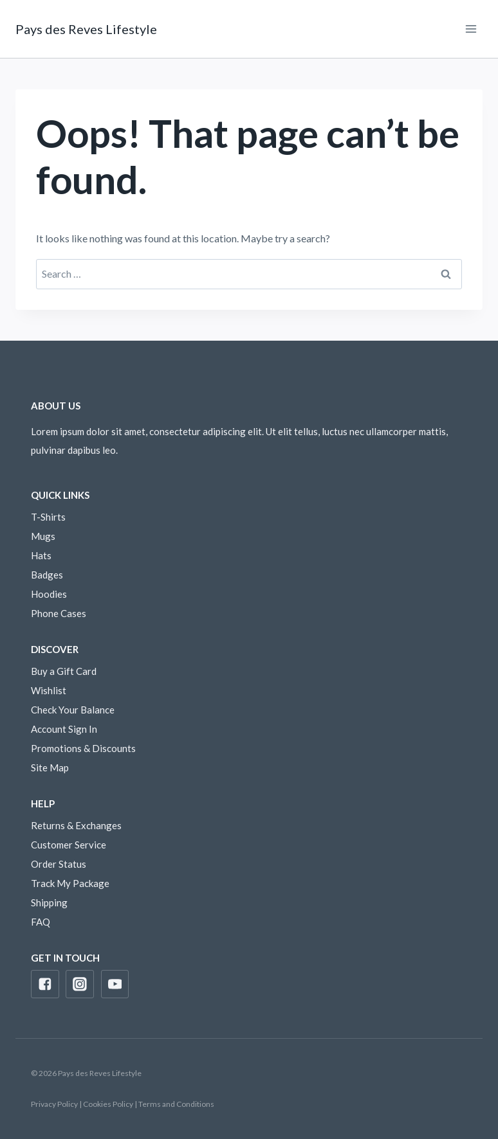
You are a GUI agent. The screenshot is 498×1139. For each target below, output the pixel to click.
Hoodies (49, 594)
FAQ (40, 922)
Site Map (50, 767)
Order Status (58, 864)
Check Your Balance (73, 709)
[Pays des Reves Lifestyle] (86, 28)
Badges (47, 574)
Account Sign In (64, 729)
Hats (41, 555)
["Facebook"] (45, 984)
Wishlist (48, 690)
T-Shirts (48, 517)
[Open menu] (471, 29)
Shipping (49, 902)
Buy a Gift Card (64, 671)
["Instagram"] (80, 984)
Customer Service (68, 844)
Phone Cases (58, 613)
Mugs (43, 536)
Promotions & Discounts (83, 748)
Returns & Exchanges (76, 825)
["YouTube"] (115, 984)
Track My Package (70, 883)
